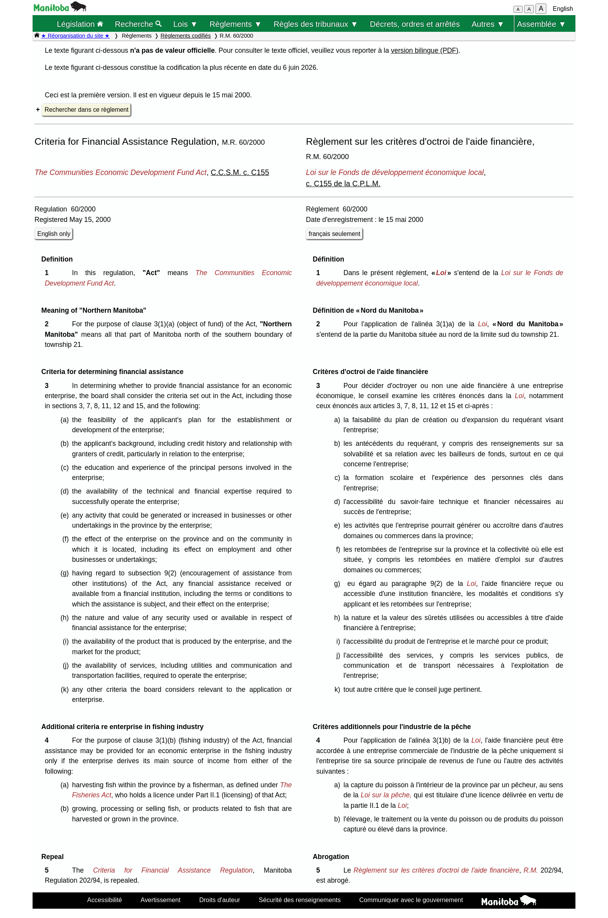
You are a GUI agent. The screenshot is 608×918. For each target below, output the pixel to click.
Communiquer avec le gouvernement (411, 899)
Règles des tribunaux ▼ (316, 23)
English (563, 8)
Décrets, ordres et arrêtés (415, 23)
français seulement (334, 233)
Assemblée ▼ (541, 23)
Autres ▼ (488, 23)
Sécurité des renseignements (299, 899)
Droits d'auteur (219, 899)
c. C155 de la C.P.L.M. (343, 183)
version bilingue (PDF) (424, 50)
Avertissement (161, 899)
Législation (80, 23)
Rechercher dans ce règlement (86, 109)
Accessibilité (104, 899)
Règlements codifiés (186, 36)
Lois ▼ (185, 23)
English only (53, 233)
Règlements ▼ (235, 23)
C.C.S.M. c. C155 (240, 172)
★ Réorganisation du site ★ (75, 36)
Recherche (138, 23)
